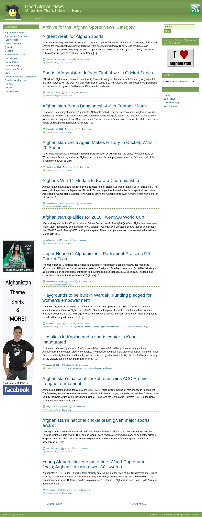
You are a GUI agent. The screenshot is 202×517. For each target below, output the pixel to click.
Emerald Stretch (190, 514)
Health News (78, 368)
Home (28, 18)
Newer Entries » (138, 504)
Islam (7, 73)
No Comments (83, 59)
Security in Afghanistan (16, 80)
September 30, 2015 (54, 203)
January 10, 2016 (53, 59)
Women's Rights (142, 326)
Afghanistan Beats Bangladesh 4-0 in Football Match (94, 105)
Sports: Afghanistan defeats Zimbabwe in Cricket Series (97, 72)
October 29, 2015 (53, 167)
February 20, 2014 (54, 490)
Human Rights (100, 326)
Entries (170, 99)
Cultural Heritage (13, 43)
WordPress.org (171, 106)
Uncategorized (11, 91)
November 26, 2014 (54, 282)
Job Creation (12, 40)
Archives (166, 81)
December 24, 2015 (54, 129)
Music (9, 87)
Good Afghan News (44, 6)
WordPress (167, 514)
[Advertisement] (178, 170)
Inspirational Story (13, 69)
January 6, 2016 (53, 92)
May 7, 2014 (51, 406)
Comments (171, 102)
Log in (167, 95)
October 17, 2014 (53, 323)
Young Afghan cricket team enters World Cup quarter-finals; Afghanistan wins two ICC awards (95, 464)
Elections (9, 51)
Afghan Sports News (63, 62)
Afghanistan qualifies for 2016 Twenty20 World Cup (93, 217)
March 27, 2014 (53, 448)
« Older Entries (54, 504)
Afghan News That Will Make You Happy (53, 10)
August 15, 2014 (53, 365)
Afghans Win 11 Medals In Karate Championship (90, 180)
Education (9, 47)
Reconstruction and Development (121, 326)
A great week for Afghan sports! (73, 36)
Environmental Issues (15, 54)
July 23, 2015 (52, 240)
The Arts (9, 84)
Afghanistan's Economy (83, 326)
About (38, 18)
